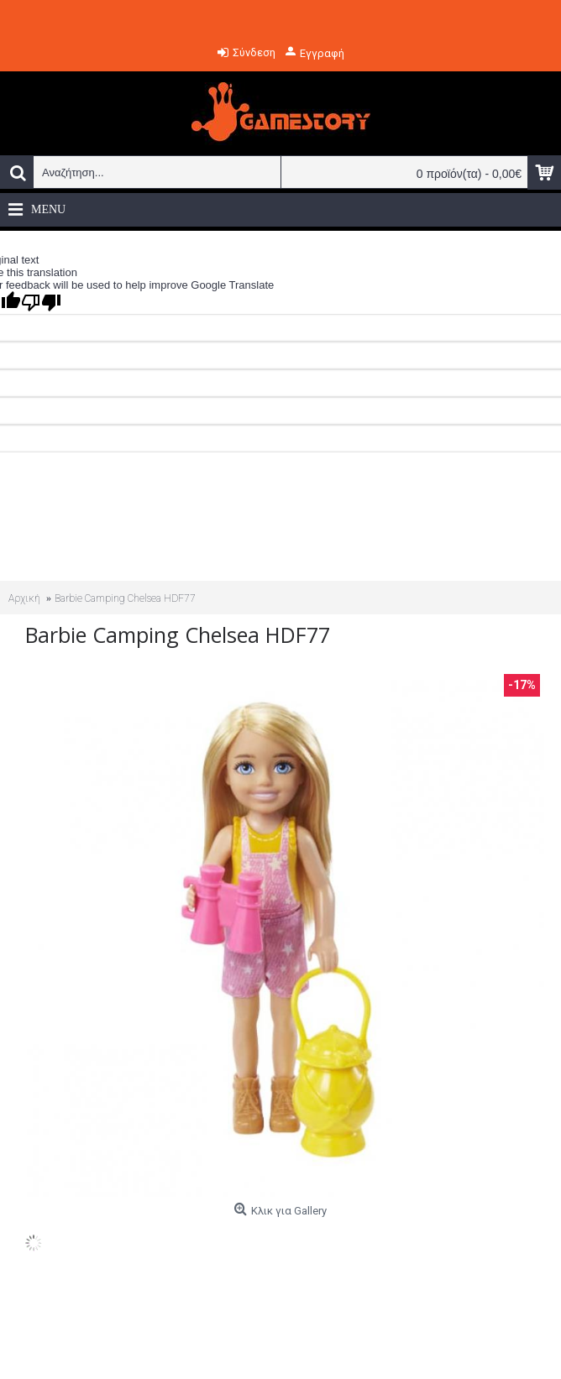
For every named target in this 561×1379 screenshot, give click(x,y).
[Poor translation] (41, 302)
